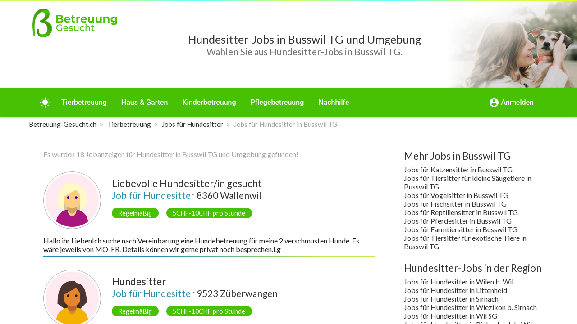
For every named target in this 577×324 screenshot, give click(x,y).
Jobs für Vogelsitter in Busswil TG (456, 195)
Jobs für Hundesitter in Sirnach (451, 298)
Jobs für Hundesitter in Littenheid (455, 290)
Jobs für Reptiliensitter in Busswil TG (461, 212)
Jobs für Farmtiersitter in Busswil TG (460, 229)
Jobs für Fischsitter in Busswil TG (455, 203)
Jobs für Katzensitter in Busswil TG (458, 169)
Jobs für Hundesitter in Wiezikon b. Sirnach (470, 307)
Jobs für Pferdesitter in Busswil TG (458, 220)
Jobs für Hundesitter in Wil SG (450, 315)
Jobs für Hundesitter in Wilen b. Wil (458, 281)
